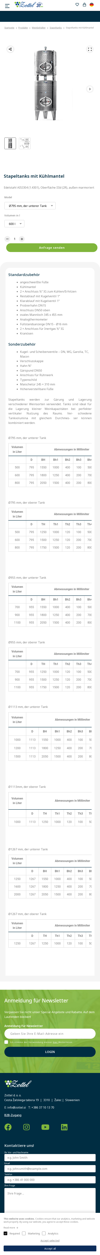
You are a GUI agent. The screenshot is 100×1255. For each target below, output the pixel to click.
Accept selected (50, 1240)
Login (50, 1052)
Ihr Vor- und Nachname (16, 1152)
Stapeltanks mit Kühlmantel (80, 27)
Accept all (50, 1248)
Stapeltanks (56, 27)
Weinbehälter (39, 27)
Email (7, 1163)
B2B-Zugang (12, 1115)
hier (55, 1042)
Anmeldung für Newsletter (23, 1026)
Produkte (23, 27)
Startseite (9, 27)
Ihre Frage (9, 1185)
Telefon (8, 1174)
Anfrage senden (52, 248)
